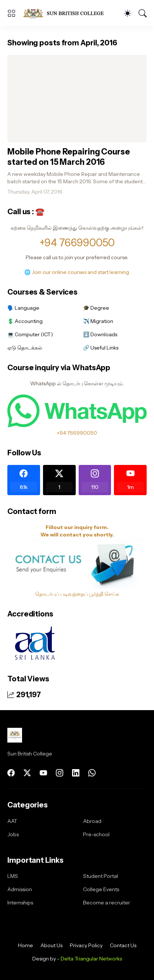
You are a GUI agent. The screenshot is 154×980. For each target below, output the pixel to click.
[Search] (142, 13)
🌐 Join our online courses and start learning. (77, 272)
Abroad (92, 821)
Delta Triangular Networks (91, 958)
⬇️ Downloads (100, 334)
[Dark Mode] (127, 13)
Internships (20, 902)
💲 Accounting (25, 321)
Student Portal (100, 876)
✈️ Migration (98, 321)
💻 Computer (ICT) (30, 334)
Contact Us (123, 945)
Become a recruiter (106, 902)
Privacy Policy (86, 945)
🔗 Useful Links (100, 347)
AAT (12, 821)
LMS (12, 876)
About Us (51, 945)
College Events (101, 889)
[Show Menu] (11, 13)
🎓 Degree (96, 308)
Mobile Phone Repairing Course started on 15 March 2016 (68, 157)
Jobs (13, 834)
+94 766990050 (77, 242)
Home (25, 945)
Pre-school (96, 834)
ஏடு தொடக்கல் (24, 347)
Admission (19, 889)
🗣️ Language (23, 308)
